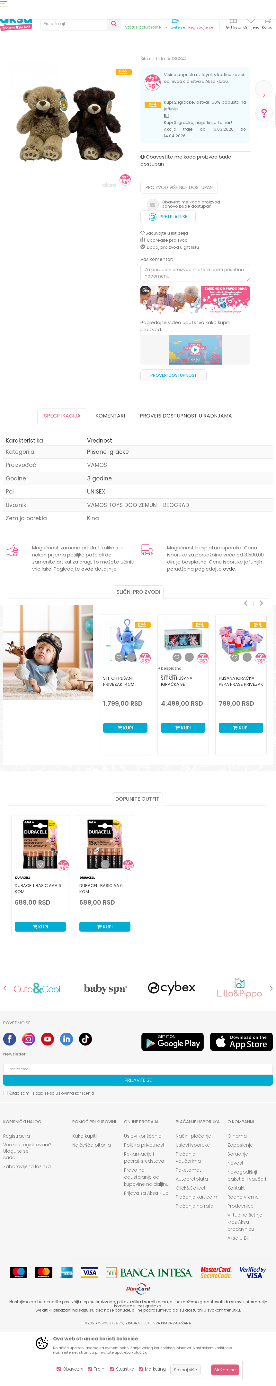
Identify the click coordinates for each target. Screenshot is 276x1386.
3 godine (99, 531)
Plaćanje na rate (194, 1259)
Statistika (125, 1369)
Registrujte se (200, 27)
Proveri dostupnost (173, 428)
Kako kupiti (84, 1189)
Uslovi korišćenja (143, 1189)
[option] (70, 153)
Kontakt (236, 1241)
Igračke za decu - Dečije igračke (109, 65)
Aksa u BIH (239, 1291)
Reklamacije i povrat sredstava (144, 1210)
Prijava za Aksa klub (146, 1246)
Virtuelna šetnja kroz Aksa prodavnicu (245, 1275)
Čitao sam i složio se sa (51, 1146)
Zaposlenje (240, 1198)
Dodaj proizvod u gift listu (169, 300)
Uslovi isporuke (193, 1198)
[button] (80, 23)
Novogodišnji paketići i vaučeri (246, 1228)
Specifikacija (62, 468)
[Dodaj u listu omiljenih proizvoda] (40, 917)
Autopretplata (192, 1232)
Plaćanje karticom (196, 1250)
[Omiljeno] (251, 20)
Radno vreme (243, 1250)
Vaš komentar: (156, 312)
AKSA (8, 65)
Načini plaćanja (193, 1189)
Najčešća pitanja (91, 1198)
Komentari (110, 468)
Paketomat (188, 1223)
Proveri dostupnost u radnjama (186, 468)
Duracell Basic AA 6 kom (101, 941)
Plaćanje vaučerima (188, 1210)
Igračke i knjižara (57, 65)
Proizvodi (27, 65)
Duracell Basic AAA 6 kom (38, 941)
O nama (237, 1189)
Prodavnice (240, 1259)
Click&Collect (191, 1241)
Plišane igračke (160, 65)
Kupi (125, 781)
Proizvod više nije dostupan (179, 240)
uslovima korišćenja (75, 1146)
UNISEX (96, 544)
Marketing (155, 1369)
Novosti (236, 1216)
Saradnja (237, 1207)
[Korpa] (267, 23)
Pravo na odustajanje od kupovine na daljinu (146, 1230)
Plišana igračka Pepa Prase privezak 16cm (241, 737)
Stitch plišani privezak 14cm (118, 734)
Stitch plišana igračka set (176, 734)
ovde (87, 621)
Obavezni (73, 1369)
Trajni (99, 1369)
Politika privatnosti (144, 1198)
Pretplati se (168, 268)
